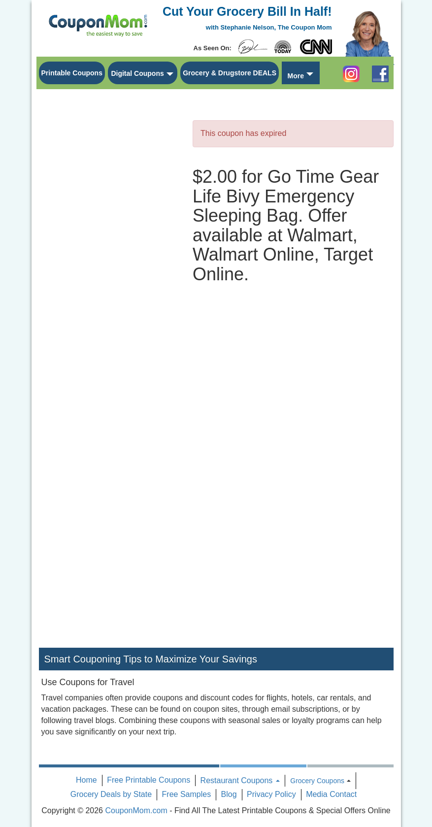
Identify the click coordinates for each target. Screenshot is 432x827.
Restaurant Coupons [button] (240, 780)
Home (86, 780)
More (295, 76)
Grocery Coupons (317, 781)
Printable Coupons (71, 73)
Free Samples (186, 794)
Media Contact (331, 794)
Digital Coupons (137, 73)
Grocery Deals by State (111, 794)
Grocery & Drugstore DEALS (229, 73)
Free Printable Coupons (148, 780)
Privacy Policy (271, 794)
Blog (229, 794)
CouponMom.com (136, 810)
